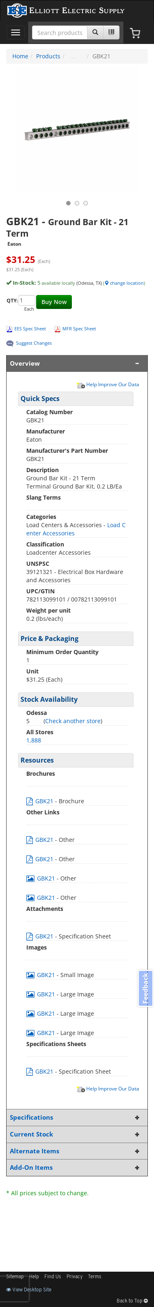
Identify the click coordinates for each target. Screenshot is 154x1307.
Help (34, 1277)
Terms (94, 1277)
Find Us (52, 1277)
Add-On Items (75, 1167)
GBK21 (40, 801)
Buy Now (54, 302)
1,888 (33, 740)
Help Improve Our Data (107, 384)
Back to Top (132, 1301)
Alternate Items (75, 1151)
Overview (75, 363)
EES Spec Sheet (30, 328)
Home (20, 56)
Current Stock (75, 1134)
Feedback (145, 988)
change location (124, 283)
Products (48, 56)
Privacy (75, 1277)
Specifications (75, 1117)
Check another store (73, 721)
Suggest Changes (34, 343)
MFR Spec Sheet (79, 328)
